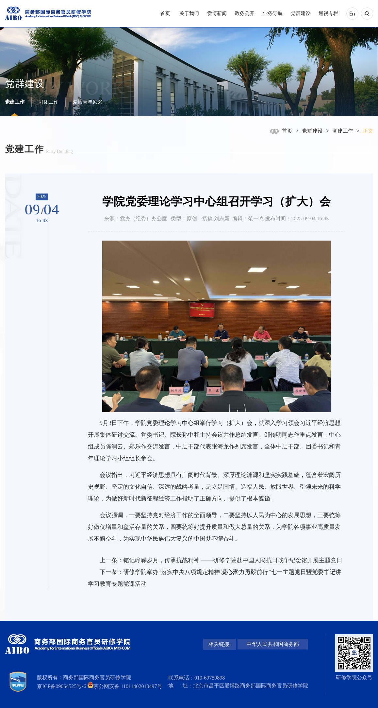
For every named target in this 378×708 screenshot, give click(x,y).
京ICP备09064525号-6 (61, 686)
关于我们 (189, 13)
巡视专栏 (328, 13)
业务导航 (273, 13)
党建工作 (15, 102)
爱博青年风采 (87, 102)
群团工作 (48, 102)
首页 (165, 13)
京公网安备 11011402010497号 (127, 686)
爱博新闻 (217, 13)
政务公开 (245, 13)
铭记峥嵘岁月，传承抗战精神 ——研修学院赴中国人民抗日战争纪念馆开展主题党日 (232, 560)
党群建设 (300, 13)
